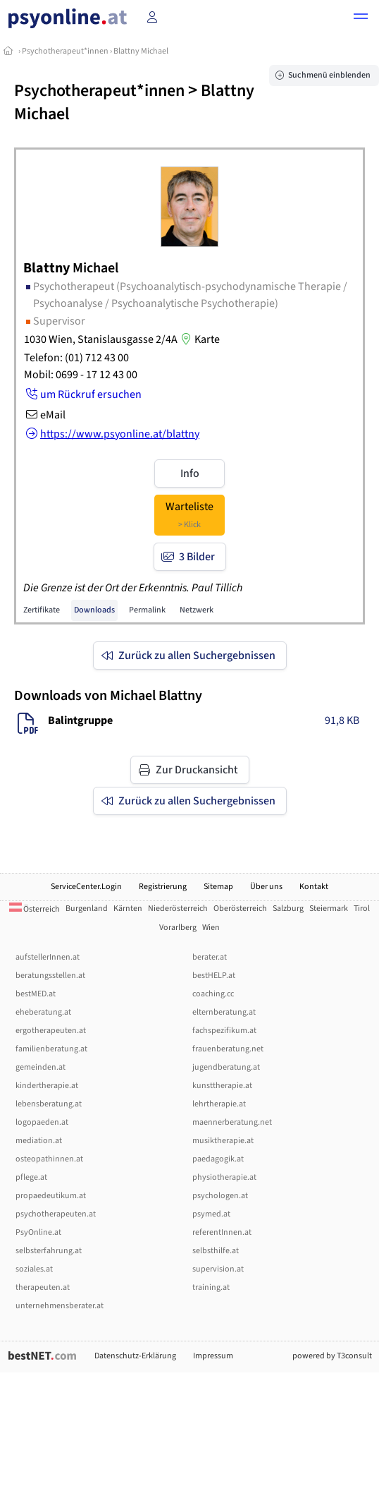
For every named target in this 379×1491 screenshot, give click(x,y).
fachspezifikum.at (224, 1031)
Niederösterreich (178, 908)
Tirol (362, 908)
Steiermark (328, 908)
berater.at (209, 957)
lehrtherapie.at (219, 1104)
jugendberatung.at (226, 1067)
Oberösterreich (240, 908)
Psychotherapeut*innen (65, 51)
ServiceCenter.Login (86, 887)
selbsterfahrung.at (48, 1251)
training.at (211, 1287)
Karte (199, 339)
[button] (361, 18)
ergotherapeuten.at (50, 1031)
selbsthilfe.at (215, 1251)
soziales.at (34, 1269)
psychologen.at (220, 1196)
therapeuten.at (42, 1287)
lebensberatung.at (48, 1104)
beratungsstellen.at (50, 976)
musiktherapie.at (223, 1141)
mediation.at (38, 1141)
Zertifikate (41, 610)
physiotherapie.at (224, 1177)
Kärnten (127, 908)
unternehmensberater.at (59, 1306)
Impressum (213, 1356)
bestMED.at (35, 994)
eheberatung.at (43, 1012)
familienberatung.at (51, 1049)
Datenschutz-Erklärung (135, 1356)
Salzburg (288, 908)
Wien (211, 928)
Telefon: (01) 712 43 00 (76, 358)
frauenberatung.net (227, 1049)
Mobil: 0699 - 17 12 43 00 (80, 374)
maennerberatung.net (232, 1122)
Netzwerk (196, 610)
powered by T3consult (332, 1356)
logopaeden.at (41, 1122)
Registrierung (163, 887)
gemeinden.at (40, 1067)
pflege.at (31, 1177)
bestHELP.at (213, 976)
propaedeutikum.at (50, 1196)
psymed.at (211, 1214)
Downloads (94, 610)
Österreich (34, 909)
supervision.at (218, 1269)
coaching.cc (213, 994)
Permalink (147, 610)
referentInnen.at (221, 1232)
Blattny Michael (140, 51)
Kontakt (313, 887)
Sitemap (218, 887)
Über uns (266, 887)
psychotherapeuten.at (55, 1214)
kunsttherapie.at (222, 1086)
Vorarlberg (178, 928)
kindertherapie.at (46, 1086)
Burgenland (87, 908)
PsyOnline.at (38, 1232)
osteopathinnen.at (49, 1159)
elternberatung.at (224, 1012)
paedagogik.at (218, 1159)
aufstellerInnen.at (47, 957)
